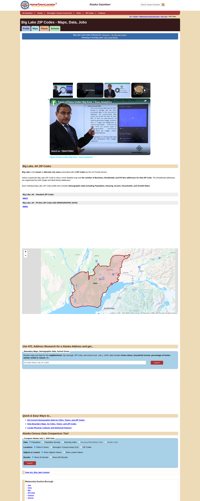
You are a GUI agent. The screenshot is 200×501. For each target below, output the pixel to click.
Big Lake (164, 16)
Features (101, 13)
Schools (55, 28)
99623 (25, 198)
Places (44, 28)
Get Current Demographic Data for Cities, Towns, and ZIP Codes (56, 420)
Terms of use (135, 313)
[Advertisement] (78, 59)
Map (29, 490)
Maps (35, 28)
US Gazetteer (27, 13)
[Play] (117, 90)
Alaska (40, 13)
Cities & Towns (41, 447)
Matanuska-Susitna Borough (149, 16)
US (130, 16)
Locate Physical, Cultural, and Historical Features (49, 428)
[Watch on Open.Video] (62, 151)
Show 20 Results (40, 457)
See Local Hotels (111, 38)
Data (29, 485)
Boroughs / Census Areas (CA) (59, 13)
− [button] (25, 256)
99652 (25, 207)
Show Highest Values (51, 452)
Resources (106, 35)
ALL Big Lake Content (119, 35)
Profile (26, 28)
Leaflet (112, 313)
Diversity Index (69, 442)
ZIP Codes (90, 13)
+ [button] (25, 252)
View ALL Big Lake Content (37, 472)
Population (35, 442)
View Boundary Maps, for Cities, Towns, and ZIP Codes (51, 424)
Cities (78, 13)
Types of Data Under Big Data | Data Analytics (85, 102)
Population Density (51, 442)
